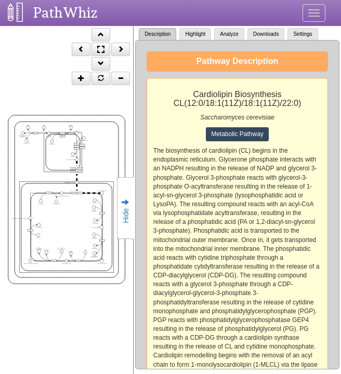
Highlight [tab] (195, 34)
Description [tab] (157, 34)
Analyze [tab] (229, 34)
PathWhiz (65, 12)
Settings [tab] (302, 34)
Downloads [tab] (266, 34)
